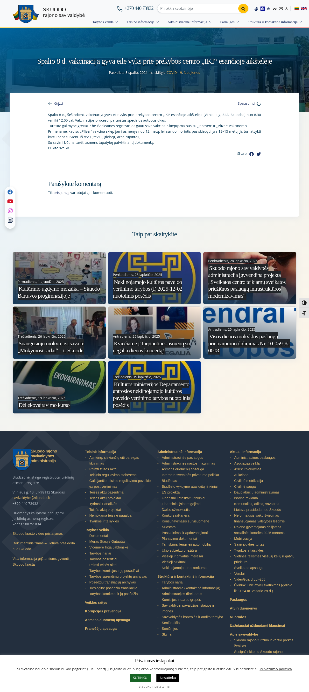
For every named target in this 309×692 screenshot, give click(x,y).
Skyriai (167, 634)
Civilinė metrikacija (248, 481)
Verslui (239, 574)
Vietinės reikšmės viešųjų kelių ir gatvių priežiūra (264, 559)
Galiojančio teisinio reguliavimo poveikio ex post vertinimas (120, 483)
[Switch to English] (303, 8)
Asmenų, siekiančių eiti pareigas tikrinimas (114, 460)
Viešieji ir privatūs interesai (182, 556)
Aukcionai (241, 475)
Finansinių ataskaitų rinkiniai (183, 498)
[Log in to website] (286, 8)
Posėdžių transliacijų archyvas (112, 582)
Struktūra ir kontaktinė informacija (273, 22)
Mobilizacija (243, 539)
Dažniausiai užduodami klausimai (257, 626)
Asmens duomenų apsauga (107, 620)
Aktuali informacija (245, 452)
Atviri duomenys (243, 608)
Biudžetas (169, 481)
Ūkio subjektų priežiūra (179, 550)
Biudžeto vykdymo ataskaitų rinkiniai (190, 486)
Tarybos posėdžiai (103, 559)
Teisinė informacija (140, 22)
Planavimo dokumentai (179, 539)
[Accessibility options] (274, 8)
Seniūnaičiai (171, 623)
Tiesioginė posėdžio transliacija (113, 588)
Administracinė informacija (187, 22)
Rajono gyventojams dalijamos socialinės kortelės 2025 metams (259, 530)
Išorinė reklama (246, 498)
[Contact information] (281, 8)
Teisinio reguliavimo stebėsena (113, 475)
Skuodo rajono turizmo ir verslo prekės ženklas (264, 643)
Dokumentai (98, 536)
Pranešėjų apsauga (101, 628)
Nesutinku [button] (168, 677)
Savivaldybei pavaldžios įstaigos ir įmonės (188, 608)
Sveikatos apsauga (249, 568)
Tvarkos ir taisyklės (104, 521)
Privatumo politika (276, 668)
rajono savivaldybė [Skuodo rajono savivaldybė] (64, 12)
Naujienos (192, 72)
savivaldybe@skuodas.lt (31, 498)
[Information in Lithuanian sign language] (256, 8)
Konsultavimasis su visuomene (185, 521)
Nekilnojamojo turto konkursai (184, 568)
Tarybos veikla (102, 22)
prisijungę (62, 192)
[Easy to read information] (262, 8)
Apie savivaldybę (244, 634)
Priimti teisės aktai (103, 469)
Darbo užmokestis (176, 510)
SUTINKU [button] (140, 677)
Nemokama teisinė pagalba (110, 515)
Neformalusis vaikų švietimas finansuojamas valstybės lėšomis (259, 518)
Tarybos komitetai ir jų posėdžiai (114, 594)
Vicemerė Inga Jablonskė (108, 547)
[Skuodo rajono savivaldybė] (26, 14)
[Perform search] (243, 8)
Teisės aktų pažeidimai (106, 492)
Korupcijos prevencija (103, 611)
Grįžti (58, 103)
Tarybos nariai (100, 553)
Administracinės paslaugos (182, 457)
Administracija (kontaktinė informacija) (191, 588)
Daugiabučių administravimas (257, 492)
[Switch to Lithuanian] (294, 8)
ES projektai (171, 492)
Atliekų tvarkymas (247, 469)
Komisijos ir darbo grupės (181, 600)
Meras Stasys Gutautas (107, 541)
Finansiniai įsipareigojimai (181, 504)
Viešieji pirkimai (174, 562)
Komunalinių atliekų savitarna (256, 504)
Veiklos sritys (96, 602)
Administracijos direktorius (182, 594)
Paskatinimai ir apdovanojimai (185, 533)
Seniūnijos (170, 628)
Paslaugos (227, 22)
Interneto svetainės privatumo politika (190, 475)
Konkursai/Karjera (175, 515)
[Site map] (268, 8)
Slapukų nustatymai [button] (154, 686)
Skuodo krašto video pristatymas (38, 533)
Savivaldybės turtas (249, 544)
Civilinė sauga (245, 486)
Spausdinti (246, 103)
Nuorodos (238, 617)
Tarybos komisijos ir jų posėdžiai (114, 571)
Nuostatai (169, 527)
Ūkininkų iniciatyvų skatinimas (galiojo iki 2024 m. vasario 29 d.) (263, 588)
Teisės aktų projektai (105, 498)
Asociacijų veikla (247, 463)
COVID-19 (174, 72)
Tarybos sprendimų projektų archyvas (118, 576)
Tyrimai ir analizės (103, 504)
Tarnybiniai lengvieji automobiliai (186, 544)
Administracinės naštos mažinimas (188, 463)
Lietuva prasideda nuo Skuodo (257, 510)
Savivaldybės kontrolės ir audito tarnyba (192, 617)
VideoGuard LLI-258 (249, 579)
